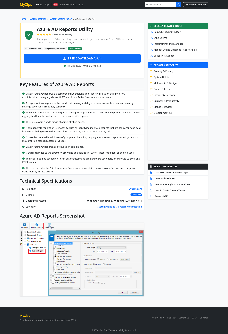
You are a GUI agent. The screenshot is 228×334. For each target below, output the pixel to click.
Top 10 (51, 4)
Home (39, 4)
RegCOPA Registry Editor (165, 32)
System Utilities (38, 18)
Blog (80, 4)
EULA (194, 317)
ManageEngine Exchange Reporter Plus (173, 49)
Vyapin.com (135, 188)
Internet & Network (162, 95)
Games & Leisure (161, 89)
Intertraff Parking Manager (166, 43)
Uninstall (204, 317)
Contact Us (184, 317)
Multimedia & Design (163, 83)
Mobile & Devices (161, 106)
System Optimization (60, 18)
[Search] (160, 4)
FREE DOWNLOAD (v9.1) (82, 58)
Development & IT (161, 112)
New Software (68, 4)
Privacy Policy (158, 317)
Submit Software (196, 4)
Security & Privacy (161, 71)
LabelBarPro (158, 37)
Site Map (171, 317)
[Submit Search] (178, 4)
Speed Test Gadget (162, 55)
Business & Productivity (164, 101)
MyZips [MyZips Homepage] (26, 4)
